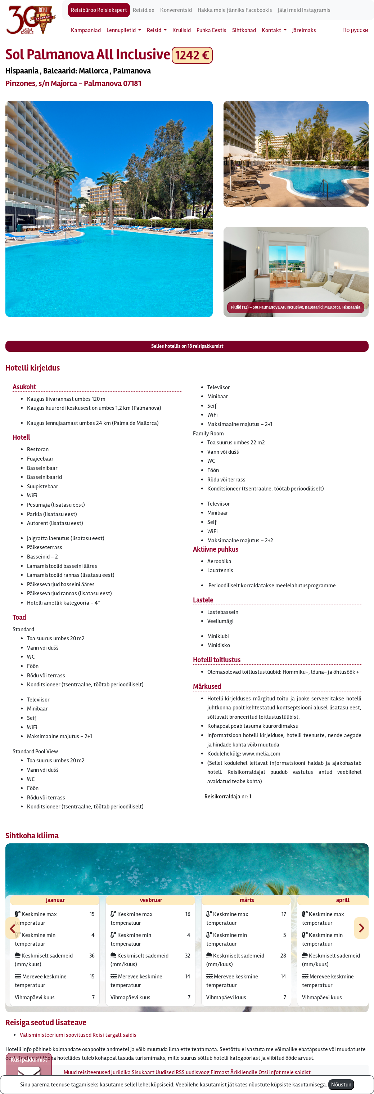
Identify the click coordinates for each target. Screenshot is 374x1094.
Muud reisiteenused (87, 1072)
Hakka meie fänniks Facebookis (235, 10)
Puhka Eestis (211, 30)
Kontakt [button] (272, 30)
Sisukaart (143, 1072)
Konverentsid (176, 10)
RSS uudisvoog (192, 1072)
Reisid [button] (154, 30)
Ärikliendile (243, 1072)
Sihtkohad (244, 30)
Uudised (165, 1072)
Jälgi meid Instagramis (304, 10)
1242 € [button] (192, 55)
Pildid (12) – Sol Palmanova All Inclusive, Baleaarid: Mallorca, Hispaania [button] (295, 307)
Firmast (220, 1072)
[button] (109, 209)
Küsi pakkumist (28, 1071)
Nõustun (341, 1084)
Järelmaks (304, 30)
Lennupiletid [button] (122, 30)
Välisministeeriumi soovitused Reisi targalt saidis (78, 1035)
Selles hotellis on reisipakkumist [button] (187, 346)
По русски (355, 30)
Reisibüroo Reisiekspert (99, 10)
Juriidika (121, 1072)
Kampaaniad (86, 30)
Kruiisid (181, 30)
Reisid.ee (143, 10)
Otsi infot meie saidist (284, 1072)
